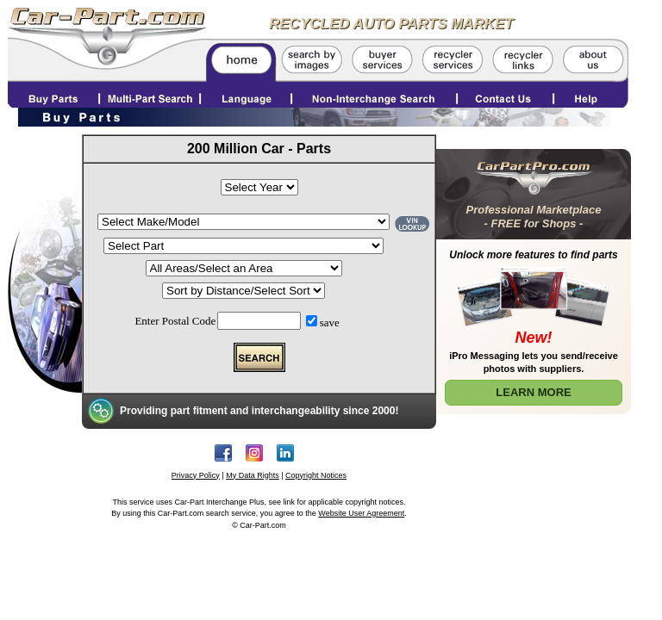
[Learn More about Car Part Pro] (533, 277)
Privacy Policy (196, 475)
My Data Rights (252, 475)
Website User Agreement (361, 513)
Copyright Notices (316, 475)
